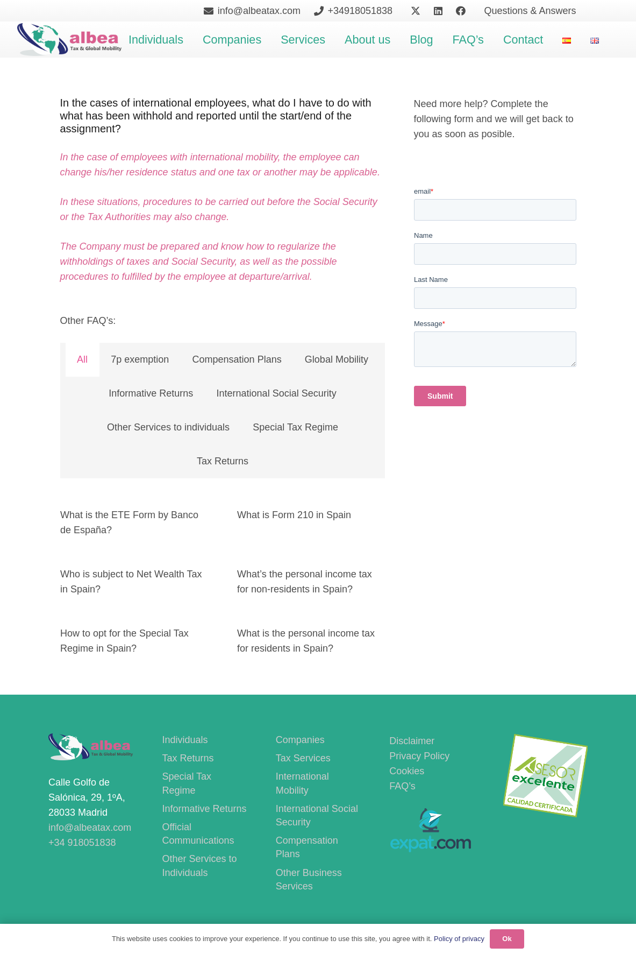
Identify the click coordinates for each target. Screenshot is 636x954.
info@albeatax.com (89, 827)
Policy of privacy (459, 939)
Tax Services (303, 758)
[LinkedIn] (438, 10)
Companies (300, 739)
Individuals (185, 739)
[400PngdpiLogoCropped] (69, 39)
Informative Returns (204, 808)
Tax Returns (187, 758)
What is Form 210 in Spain (294, 515)
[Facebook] (460, 10)
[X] (415, 10)
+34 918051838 (82, 842)
